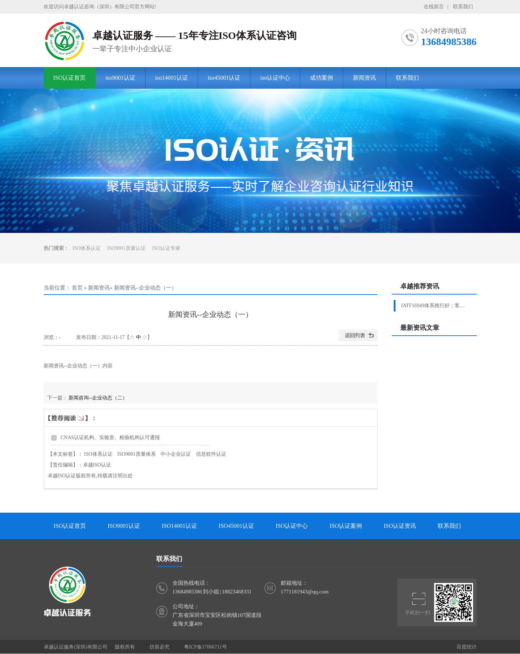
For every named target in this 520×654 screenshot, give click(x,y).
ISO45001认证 (236, 526)
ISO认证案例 (345, 526)
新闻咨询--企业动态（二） (98, 398)
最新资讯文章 (419, 327)
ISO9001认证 (124, 526)
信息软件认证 (211, 454)
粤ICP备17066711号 (205, 647)
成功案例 (321, 78)
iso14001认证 (171, 78)
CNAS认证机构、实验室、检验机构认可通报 (110, 437)
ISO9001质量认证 (126, 248)
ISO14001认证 (179, 526)
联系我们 (463, 6)
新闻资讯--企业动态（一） (145, 288)
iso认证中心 (275, 78)
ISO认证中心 (292, 526)
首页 (77, 288)
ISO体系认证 (87, 248)
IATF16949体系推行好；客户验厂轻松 (435, 305)
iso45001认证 (224, 78)
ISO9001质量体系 (136, 454)
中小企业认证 (176, 454)
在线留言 (434, 6)
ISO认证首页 (69, 78)
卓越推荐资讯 (419, 286)
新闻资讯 (364, 78)
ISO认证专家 (166, 248)
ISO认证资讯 (400, 526)
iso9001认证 (120, 78)
